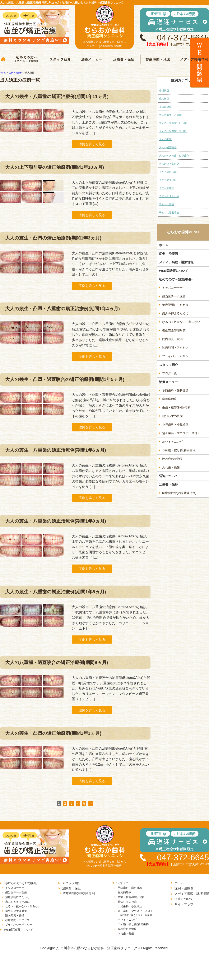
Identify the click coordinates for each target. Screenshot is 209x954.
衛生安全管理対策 (174, 330)
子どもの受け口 (168, 180)
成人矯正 (164, 98)
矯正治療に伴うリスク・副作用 (136, 915)
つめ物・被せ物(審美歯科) (179, 450)
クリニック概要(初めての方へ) (26, 59)
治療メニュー (91, 59)
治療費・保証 (124, 59)
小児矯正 (164, 90)
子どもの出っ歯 (168, 171)
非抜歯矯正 (165, 106)
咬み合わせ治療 (172, 458)
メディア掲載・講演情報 (176, 262)
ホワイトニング (172, 441)
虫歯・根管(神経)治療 (176, 407)
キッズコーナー (172, 287)
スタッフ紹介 (60, 59)
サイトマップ (184, 904)
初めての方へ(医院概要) (175, 279)
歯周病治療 (169, 399)
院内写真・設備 (172, 339)
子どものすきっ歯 (169, 196)
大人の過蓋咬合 (168, 147)
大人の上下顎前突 (169, 163)
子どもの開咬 (166, 204)
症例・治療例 (168, 253)
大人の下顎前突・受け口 (173, 131)
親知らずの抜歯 (172, 416)
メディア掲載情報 (192, 59)
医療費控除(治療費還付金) (179, 493)
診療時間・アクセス (175, 347)
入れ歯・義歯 (171, 467)
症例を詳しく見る (92, 144)
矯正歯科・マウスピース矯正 (181, 433)
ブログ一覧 (169, 373)
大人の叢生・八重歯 (170, 114)
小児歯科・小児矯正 (175, 424)
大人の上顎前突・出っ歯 (173, 123)
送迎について (168, 476)
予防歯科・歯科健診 (175, 390)
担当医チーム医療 (174, 296)
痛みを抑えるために (175, 313)
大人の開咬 (165, 139)
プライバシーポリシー (176, 356)
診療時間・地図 (158, 59)
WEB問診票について (173, 270)
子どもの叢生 (166, 188)
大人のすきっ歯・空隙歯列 (174, 155)
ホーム (4, 59)
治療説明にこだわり (175, 304)
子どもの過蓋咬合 (169, 212)
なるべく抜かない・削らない (181, 322)
